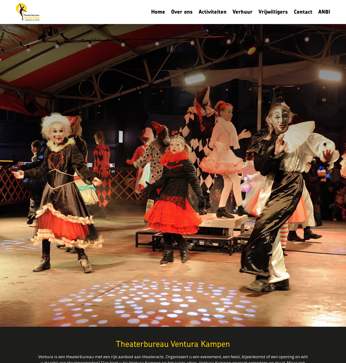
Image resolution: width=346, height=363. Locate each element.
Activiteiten (213, 11)
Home (158, 11)
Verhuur (243, 11)
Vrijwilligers (273, 11)
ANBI (324, 11)
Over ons (182, 11)
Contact (303, 11)
